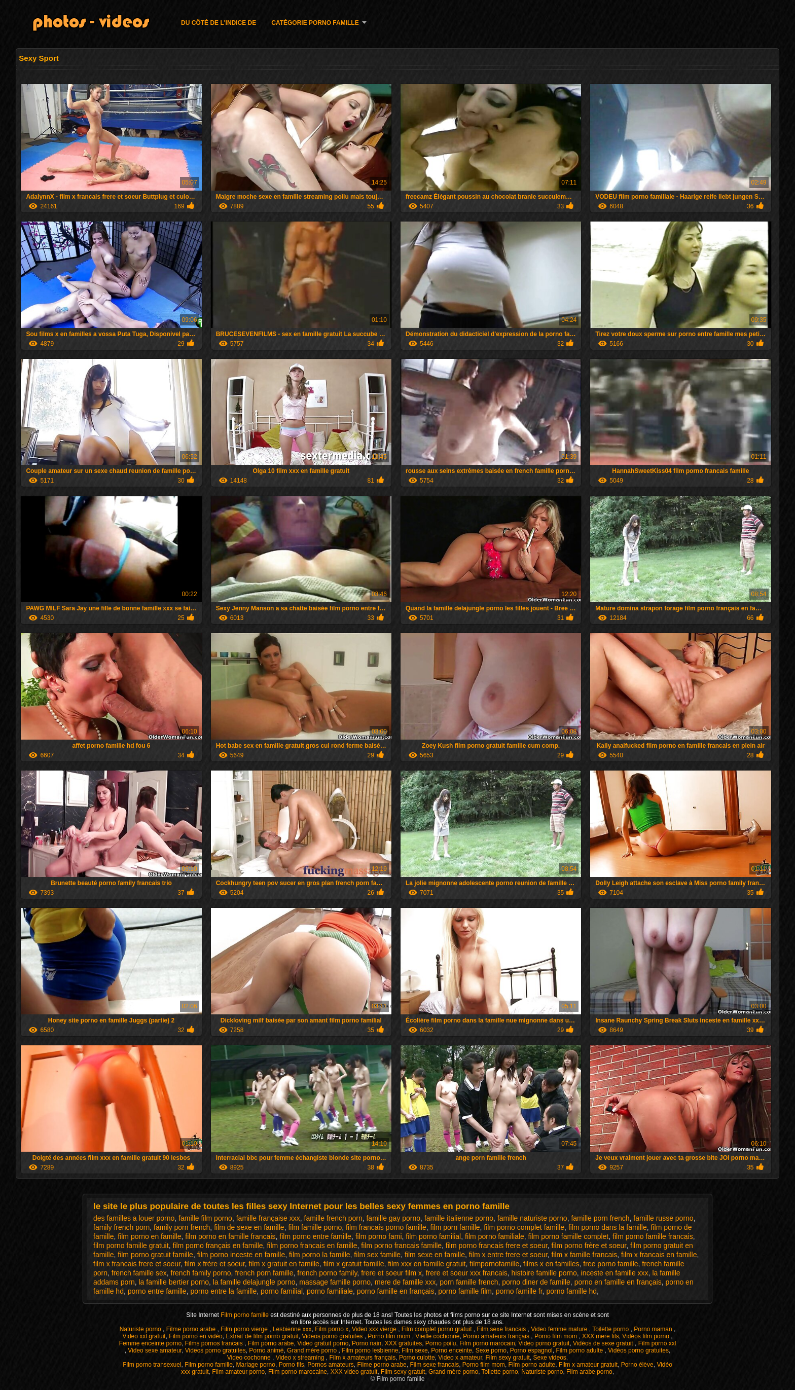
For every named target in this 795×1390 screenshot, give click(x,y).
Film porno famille (245, 1315)
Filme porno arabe (192, 1329)
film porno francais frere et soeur (497, 1245)
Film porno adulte (580, 1350)
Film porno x (331, 1329)
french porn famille (264, 1273)
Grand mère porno (312, 1350)
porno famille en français (396, 1291)
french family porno (201, 1273)
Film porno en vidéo (195, 1336)
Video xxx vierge (375, 1329)
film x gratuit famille (353, 1264)
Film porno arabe (271, 1343)
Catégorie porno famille (314, 22)
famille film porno (205, 1218)
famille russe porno (663, 1218)
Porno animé (266, 1350)
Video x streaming (301, 1357)
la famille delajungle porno (254, 1282)
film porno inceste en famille (241, 1255)
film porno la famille (319, 1255)
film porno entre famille (315, 1236)
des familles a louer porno (133, 1218)
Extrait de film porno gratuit (262, 1336)
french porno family (327, 1273)
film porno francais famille (401, 1245)
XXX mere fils (600, 1336)
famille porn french (600, 1218)
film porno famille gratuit (131, 1245)
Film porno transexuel (152, 1364)
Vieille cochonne (437, 1336)
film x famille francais (584, 1255)
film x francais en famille (659, 1255)
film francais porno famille (386, 1227)
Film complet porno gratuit (438, 1329)
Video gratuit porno (322, 1343)
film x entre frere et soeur (508, 1255)
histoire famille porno (544, 1273)
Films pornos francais (214, 1343)
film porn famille (455, 1227)
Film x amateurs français (363, 1357)
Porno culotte (417, 1357)
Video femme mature (560, 1329)
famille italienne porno (458, 1218)
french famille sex (139, 1273)
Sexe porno (491, 1350)
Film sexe (414, 1350)
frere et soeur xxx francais (467, 1273)
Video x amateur (460, 1357)
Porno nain (366, 1343)
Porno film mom (390, 1336)
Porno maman (654, 1329)
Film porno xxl (657, 1343)
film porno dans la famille (607, 1227)
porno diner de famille (536, 1282)
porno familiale (330, 1291)
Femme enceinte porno (150, 1343)
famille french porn (333, 1218)
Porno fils (291, 1364)
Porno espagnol (531, 1350)
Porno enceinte (451, 1350)
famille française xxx (268, 1218)
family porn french (182, 1227)
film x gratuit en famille (284, 1264)
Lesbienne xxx (292, 1329)
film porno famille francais (652, 1236)
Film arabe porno (589, 1371)
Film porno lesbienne (370, 1350)
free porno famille (610, 1264)
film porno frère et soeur (588, 1245)
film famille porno (315, 1227)
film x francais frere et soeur (136, 1264)
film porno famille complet (568, 1236)
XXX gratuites (403, 1343)
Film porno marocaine (297, 1371)
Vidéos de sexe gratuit (604, 1343)
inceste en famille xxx (614, 1273)
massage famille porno (335, 1282)
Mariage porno (255, 1364)
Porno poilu (440, 1343)
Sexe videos (549, 1357)
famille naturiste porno (532, 1218)
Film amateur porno (238, 1371)
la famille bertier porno (174, 1282)
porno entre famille (157, 1291)
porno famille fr (519, 1291)
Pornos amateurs (330, 1364)
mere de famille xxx (405, 1282)
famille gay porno (393, 1218)
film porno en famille (149, 1236)
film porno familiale (494, 1236)
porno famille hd (571, 1291)
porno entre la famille (223, 1291)
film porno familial (433, 1236)
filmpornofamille (494, 1264)
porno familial (282, 1291)
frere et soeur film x (391, 1273)
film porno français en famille (217, 1245)
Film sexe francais (502, 1329)
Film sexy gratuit (507, 1357)
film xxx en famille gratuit (426, 1264)
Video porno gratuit (543, 1343)
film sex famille (377, 1255)
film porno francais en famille (312, 1245)
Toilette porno (611, 1329)
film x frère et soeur (215, 1264)
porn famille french (469, 1282)
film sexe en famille (435, 1255)
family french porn (121, 1227)
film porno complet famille (524, 1227)
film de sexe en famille (249, 1227)
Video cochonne (249, 1357)
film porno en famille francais (230, 1236)
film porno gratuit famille (155, 1255)
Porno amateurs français (497, 1336)
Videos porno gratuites (215, 1350)
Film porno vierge (245, 1329)
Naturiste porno (141, 1329)
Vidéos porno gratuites (333, 1336)
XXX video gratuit (354, 1371)
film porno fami (378, 1236)
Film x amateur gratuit (588, 1364)
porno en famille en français (618, 1282)
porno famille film (465, 1291)
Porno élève (637, 1364)
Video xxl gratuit (143, 1336)
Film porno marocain (487, 1343)
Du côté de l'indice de (218, 22)
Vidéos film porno (646, 1336)
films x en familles (551, 1264)
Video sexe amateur (155, 1350)
